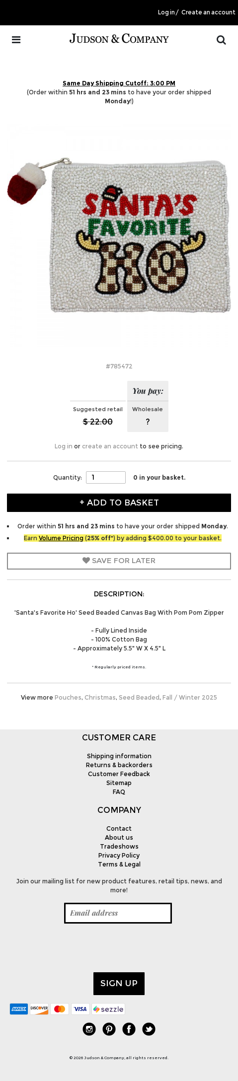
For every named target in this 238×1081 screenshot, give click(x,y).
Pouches (68, 697)
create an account (110, 446)
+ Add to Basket (119, 502)
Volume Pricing (61, 538)
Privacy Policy (119, 855)
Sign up (119, 983)
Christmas (100, 697)
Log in (166, 12)
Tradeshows (119, 846)
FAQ (119, 791)
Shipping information (119, 756)
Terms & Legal (119, 864)
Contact (119, 828)
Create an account (208, 12)
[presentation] (84, 948)
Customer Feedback (119, 774)
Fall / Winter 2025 (189, 697)
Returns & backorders (119, 765)
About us (119, 837)
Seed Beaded (139, 697)
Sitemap (119, 783)
